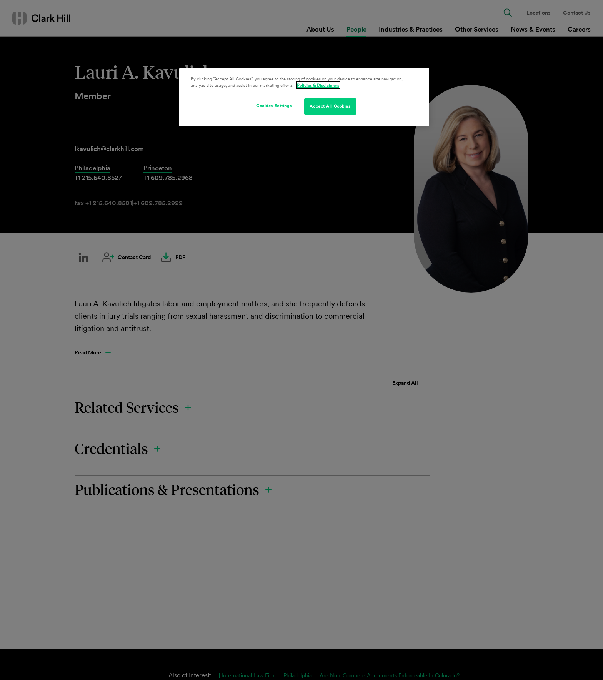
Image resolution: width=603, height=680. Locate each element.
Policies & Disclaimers (318, 85)
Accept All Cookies (330, 106)
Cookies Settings (274, 105)
